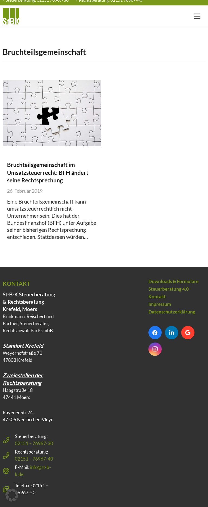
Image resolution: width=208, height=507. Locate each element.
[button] (12, 495)
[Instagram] (155, 349)
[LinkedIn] (171, 332)
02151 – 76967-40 (34, 459)
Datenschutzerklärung (171, 312)
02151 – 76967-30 (34, 443)
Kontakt (157, 296)
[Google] (187, 332)
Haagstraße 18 (18, 390)
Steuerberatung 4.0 (168, 289)
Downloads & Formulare (173, 281)
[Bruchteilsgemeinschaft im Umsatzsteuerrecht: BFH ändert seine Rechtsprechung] (52, 113)
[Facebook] (155, 332)
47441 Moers (16, 397)
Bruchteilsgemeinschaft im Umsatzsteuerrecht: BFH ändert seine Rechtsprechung (47, 172)
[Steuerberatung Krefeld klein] (11, 16)
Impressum (159, 304)
